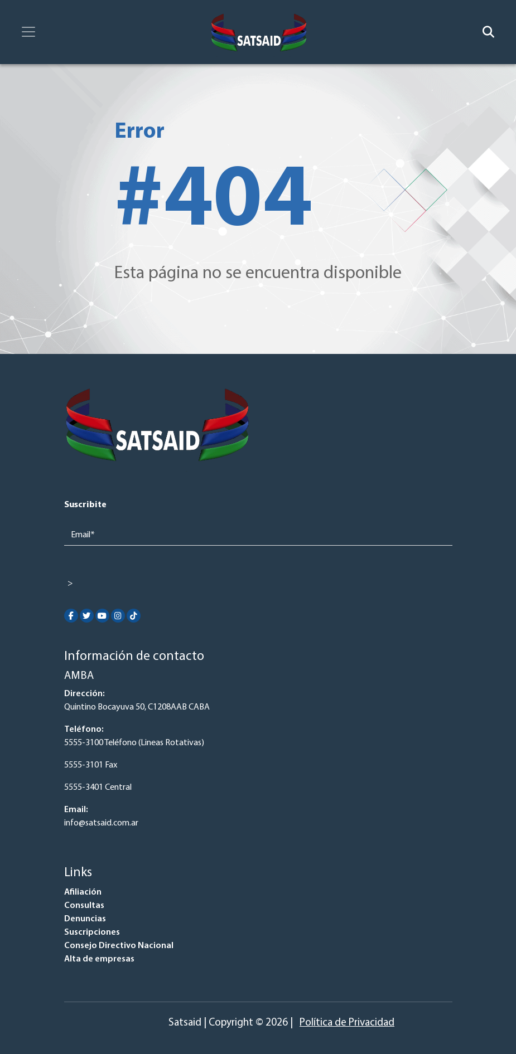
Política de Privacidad (347, 1023)
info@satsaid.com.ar (101, 823)
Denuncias (85, 919)
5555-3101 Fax (90, 765)
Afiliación (83, 892)
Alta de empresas (99, 959)
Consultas (84, 905)
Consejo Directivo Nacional (118, 945)
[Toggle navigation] (28, 31)
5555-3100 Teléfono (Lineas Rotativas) (134, 743)
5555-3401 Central (98, 787)
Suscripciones (92, 932)
